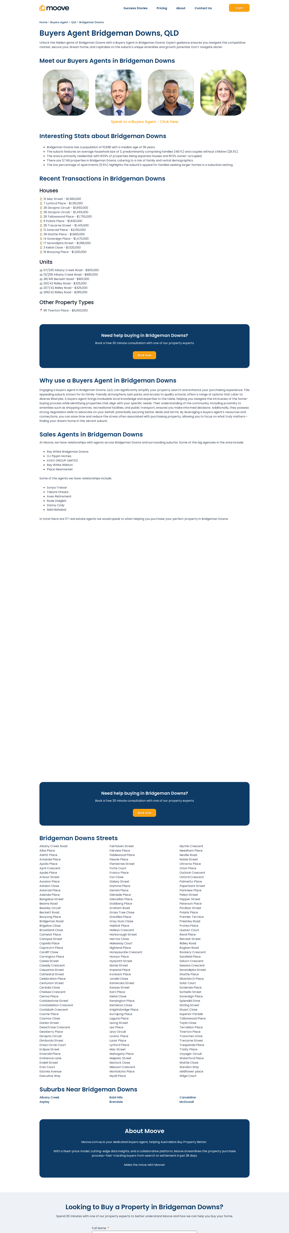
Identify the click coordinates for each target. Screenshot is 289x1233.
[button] (43, 91)
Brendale (116, 1102)
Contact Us (203, 8)
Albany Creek (49, 1097)
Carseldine (188, 1097)
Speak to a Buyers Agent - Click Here (144, 121)
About (180, 8)
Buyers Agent (59, 22)
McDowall (187, 1102)
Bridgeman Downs (91, 22)
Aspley (44, 1102)
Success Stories (135, 8)
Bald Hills (116, 1097)
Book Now (144, 355)
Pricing (162, 8)
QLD (73, 22)
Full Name (99, 1228)
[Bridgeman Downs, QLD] (144, 569)
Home (43, 22)
